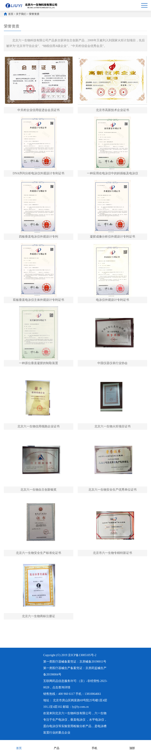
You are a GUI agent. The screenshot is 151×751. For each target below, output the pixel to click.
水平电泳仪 (96, 719)
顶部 (132, 745)
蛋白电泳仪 (50, 726)
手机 (94, 745)
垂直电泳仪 (77, 719)
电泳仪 (62, 719)
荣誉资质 (34, 13)
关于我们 (21, 13)
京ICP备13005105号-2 (82, 655)
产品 (56, 745)
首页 (10, 13)
